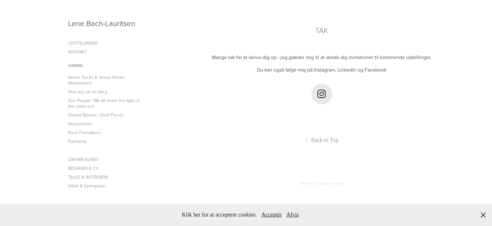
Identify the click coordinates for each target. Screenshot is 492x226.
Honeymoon (80, 124)
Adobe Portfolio (331, 183)
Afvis (292, 215)
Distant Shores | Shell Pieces (96, 115)
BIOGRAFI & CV (83, 168)
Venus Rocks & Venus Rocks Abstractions (96, 80)
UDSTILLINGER (82, 43)
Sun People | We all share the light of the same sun (103, 103)
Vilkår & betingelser (87, 186)
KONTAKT (77, 52)
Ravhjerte (77, 141)
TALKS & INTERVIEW (88, 177)
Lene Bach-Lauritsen (101, 23)
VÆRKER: (75, 65)
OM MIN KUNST (83, 159)
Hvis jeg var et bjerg (87, 92)
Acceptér (271, 215)
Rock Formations (84, 132)
